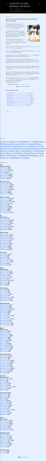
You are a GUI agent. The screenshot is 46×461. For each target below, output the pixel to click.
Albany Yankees (4, 218)
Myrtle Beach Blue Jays (5, 368)
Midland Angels (4, 258)
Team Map (29, 11)
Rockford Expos (4, 345)
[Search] (39, 3)
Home (10, 11)
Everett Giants (3, 385)
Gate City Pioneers (4, 423)
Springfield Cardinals (5, 348)
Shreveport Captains (5, 262)
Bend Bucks (3, 380)
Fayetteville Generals (5, 363)
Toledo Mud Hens (4, 194)
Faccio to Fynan (27, 144)
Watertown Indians (4, 413)
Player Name (16, 11)
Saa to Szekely (24, 153)
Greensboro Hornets (5, 366)
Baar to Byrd (17, 142)
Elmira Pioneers (4, 397)
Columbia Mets (4, 359)
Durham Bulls (3, 289)
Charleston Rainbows (5, 360)
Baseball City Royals (5, 305)
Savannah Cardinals (5, 369)
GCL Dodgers (3, 451)
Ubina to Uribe (5, 155)
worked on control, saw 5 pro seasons (18, 99)
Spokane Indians (4, 388)
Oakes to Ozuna (20, 151)
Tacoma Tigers (3, 209)
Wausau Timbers (4, 351)
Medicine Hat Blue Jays (5, 430)
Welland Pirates (3, 414)
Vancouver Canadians (5, 212)
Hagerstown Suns (4, 221)
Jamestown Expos (4, 403)
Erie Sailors (2, 399)
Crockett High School (10, 48)
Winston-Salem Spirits (5, 300)
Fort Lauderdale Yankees (6, 309)
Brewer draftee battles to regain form (23, 84)
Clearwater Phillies (4, 306)
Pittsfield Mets (3, 408)
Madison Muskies (4, 340)
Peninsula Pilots (4, 295)
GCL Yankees (3, 453)
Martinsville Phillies (4, 443)
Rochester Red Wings (5, 189)
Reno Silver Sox (4, 275)
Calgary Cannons (4, 200)
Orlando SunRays (4, 249)
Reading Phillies (4, 228)
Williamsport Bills (4, 229)
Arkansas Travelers (4, 254)
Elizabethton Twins (4, 437)
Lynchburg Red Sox (5, 294)
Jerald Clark (37, 79)
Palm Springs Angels (5, 274)
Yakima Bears (3, 389)
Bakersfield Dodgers (5, 271)
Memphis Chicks (4, 248)
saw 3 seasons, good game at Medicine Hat (18, 97)
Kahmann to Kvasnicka (8, 148)
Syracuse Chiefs (4, 191)
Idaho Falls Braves (4, 428)
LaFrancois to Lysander (25, 148)
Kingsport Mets (4, 442)
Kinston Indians (4, 292)
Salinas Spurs (3, 278)
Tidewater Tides (4, 192)
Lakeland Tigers (4, 311)
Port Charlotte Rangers (5, 315)
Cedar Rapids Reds (4, 336)
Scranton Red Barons (5, 184)
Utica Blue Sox (3, 411)
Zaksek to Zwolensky (22, 158)
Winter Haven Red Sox (5, 325)
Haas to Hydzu (12, 146)
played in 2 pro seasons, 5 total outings (17, 105)
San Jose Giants (3, 282)
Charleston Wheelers (5, 362)
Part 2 (30, 84)
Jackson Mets (3, 257)
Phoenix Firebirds (4, 206)
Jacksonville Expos (4, 243)
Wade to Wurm (27, 155)
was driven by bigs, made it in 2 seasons (17, 94)
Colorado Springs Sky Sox (6, 201)
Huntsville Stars (4, 246)
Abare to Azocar (5, 142)
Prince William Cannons (6, 297)
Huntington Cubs (4, 439)
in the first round (33, 46)
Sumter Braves (3, 373)
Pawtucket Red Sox (5, 186)
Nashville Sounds (4, 175)
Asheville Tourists (4, 356)
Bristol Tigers (3, 434)
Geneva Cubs (3, 400)
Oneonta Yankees (4, 406)
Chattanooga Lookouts (5, 238)
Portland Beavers (4, 208)
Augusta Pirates (4, 357)
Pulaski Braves (3, 446)
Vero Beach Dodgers (5, 322)
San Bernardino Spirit (5, 280)
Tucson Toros (3, 211)
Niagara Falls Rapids (5, 405)
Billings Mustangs (4, 420)
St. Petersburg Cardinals (6, 319)
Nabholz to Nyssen (6, 151)
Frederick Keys (3, 291)
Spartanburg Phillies (5, 371)
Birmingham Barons (5, 235)
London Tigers (3, 225)
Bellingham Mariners (5, 379)
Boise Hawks (3, 382)
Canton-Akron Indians (5, 220)
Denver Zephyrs (4, 169)
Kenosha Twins (4, 339)
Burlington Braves (4, 334)
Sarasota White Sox (4, 320)
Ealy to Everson (15, 144)
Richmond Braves (4, 188)
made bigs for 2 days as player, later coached (18, 92)
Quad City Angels (4, 343)
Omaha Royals (3, 178)
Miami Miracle (3, 312)
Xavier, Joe (38, 155)
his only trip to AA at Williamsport (26, 74)
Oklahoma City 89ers (5, 177)
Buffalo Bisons (3, 168)
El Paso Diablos (3, 255)
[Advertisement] (23, 123)
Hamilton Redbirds (5, 402)
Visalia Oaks (3, 285)
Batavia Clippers (4, 396)
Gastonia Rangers (4, 365)
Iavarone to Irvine (25, 146)
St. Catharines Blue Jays (5, 409)
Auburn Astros (4, 394)
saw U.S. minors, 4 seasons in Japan (18, 95)
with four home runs (35, 59)
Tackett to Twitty (36, 153)
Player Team (23, 11)
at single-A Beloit (31, 55)
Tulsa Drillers (3, 263)
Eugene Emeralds (4, 383)
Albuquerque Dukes (5, 198)
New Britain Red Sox (5, 226)
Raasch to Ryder (12, 153)
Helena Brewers (4, 426)
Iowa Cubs (2, 172)
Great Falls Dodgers (5, 425)
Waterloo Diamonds (5, 349)
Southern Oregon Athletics (6, 386)
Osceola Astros (3, 314)
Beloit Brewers (3, 332)
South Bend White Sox (5, 346)
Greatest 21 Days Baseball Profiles (19, 5)
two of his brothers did (25, 77)
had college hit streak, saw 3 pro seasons (18, 104)
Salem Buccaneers (4, 299)
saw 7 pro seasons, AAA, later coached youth (18, 98)
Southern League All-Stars (6, 234)
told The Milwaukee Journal (13, 32)
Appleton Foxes (4, 331)
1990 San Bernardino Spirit (24, 86)
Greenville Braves (4, 242)
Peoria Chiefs (3, 342)
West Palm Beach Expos (5, 323)
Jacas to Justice (37, 146)
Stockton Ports (3, 283)
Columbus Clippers (5, 183)
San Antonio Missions (5, 260)
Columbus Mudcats (5, 240)
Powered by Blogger (23, 457)
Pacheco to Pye (32, 151)
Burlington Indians (4, 436)
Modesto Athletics (4, 272)
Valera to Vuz (16, 155)
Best (9, 111)
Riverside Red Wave (5, 277)
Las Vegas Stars (3, 205)
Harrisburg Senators (5, 223)
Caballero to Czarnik (30, 142)
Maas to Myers (40, 148)
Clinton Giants (3, 337)
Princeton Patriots (4, 445)
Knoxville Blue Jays (4, 245)
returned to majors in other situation (18, 101)
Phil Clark (8, 79)
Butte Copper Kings (5, 422)
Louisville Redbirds (4, 174)
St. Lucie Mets (3, 317)
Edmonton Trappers (5, 203)
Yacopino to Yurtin (6, 158)
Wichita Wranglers (4, 265)
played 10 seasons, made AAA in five (18, 102)
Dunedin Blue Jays (4, 308)
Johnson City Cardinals (5, 440)
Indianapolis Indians (5, 171)
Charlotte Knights (4, 237)
